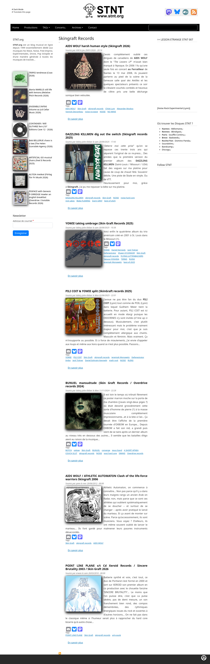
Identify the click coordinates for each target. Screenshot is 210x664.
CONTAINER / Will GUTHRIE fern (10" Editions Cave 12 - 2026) (41, 126)
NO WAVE (111, 111)
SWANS (122, 453)
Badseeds (175, 137)
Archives (76, 27)
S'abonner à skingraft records (60, 653)
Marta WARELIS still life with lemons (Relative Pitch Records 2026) (40, 92)
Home (15, 27)
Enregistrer (21, 233)
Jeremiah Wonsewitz (113, 262)
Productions (30, 27)
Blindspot (177, 131)
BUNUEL (96, 450)
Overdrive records (135, 453)
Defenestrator (110, 253)
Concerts (61, 27)
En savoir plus (75, 119)
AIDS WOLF (70, 108)
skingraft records (95, 108)
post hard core (110, 453)
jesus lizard (117, 450)
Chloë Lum (110, 108)
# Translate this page (21, 12)
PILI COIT (77, 357)
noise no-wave (91, 111)
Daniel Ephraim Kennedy (96, 360)
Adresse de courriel (22, 220)
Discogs (167, 149)
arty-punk (116, 635)
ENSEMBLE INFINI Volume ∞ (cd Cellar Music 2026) (39, 109)
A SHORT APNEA (131, 450)
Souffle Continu (177, 134)
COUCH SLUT (71, 453)
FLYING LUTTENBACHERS (132, 256)
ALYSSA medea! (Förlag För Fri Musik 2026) (40, 176)
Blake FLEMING (83, 200)
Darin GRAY (97, 200)
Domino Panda (183, 140)
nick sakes (70, 200)
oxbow (77, 450)
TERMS (124, 259)
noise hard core (128, 197)
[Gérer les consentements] (203, 657)
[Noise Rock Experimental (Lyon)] (173, 108)
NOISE (102, 111)
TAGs (45, 27)
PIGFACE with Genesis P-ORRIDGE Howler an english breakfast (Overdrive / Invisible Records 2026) (40, 197)
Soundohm (168, 143)
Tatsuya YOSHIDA (111, 259)
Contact (92, 27)
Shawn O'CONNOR (126, 253)
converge (106, 450)
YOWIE (107, 250)
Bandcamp (168, 146)
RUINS (132, 259)
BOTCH (68, 450)
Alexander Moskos (125, 108)
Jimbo (68, 360)
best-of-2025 (110, 200)
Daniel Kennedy (119, 250)
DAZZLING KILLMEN (74, 197)
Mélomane (177, 128)
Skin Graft (81, 108)
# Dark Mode (17, 9)
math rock (113, 360)
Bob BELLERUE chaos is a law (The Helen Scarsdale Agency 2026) (40, 143)
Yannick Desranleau (74, 111)
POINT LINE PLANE (73, 635)
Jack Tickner (132, 250)
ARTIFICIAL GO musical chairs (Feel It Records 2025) (40, 160)
